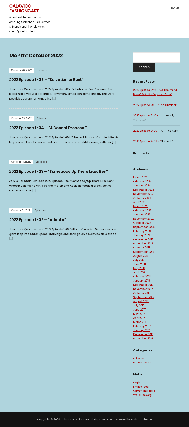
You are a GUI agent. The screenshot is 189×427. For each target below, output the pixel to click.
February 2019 (142, 231)
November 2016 (143, 338)
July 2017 (139, 305)
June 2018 (139, 264)
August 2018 (141, 256)
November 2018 (143, 243)
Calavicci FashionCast (24, 8)
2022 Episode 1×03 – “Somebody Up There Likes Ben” (63, 171)
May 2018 (139, 268)
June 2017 (139, 309)
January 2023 (141, 214)
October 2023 (142, 198)
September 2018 (143, 252)
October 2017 (141, 293)
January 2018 (141, 280)
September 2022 (144, 227)
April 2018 (139, 272)
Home (175, 8)
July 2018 (139, 260)
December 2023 (143, 190)
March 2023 (140, 206)
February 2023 (142, 210)
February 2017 (142, 326)
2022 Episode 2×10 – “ (146, 115)
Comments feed (144, 391)
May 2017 (139, 314)
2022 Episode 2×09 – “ (147, 131)
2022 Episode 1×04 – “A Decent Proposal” (51, 128)
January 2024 (142, 185)
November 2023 (143, 194)
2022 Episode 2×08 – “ (147, 141)
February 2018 (142, 276)
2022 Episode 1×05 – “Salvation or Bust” (49, 80)
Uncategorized (142, 362)
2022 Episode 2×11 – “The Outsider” (155, 105)
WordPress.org (142, 395)
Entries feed (141, 387)
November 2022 (143, 219)
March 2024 (141, 177)
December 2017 (143, 285)
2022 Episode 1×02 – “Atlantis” (40, 220)
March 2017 (140, 322)
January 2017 (141, 330)
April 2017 (139, 318)
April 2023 (139, 202)
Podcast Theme (141, 419)
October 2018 (141, 247)
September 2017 (143, 297)
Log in (137, 382)
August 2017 (141, 301)
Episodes (42, 70)
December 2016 (143, 334)
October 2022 (142, 223)
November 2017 (143, 289)
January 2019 (141, 235)
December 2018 (143, 239)
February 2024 (142, 181)
